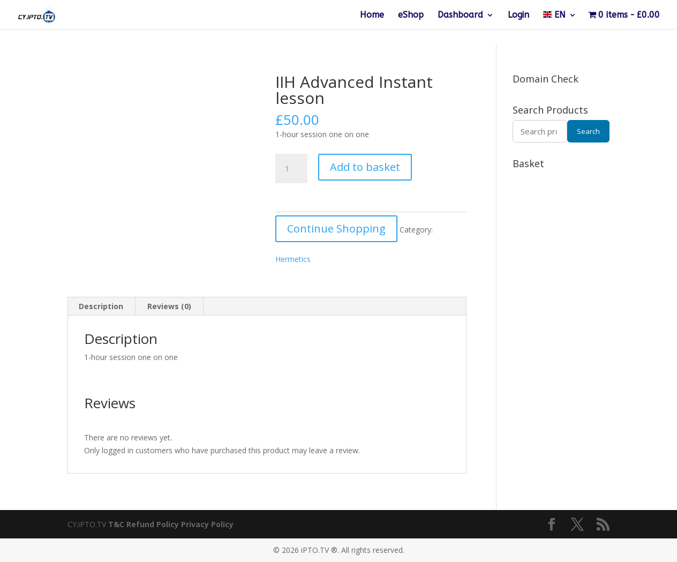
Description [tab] (101, 306)
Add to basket (365, 167)
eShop (411, 15)
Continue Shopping (336, 228)
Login (518, 15)
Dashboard (460, 15)
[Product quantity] (291, 169)
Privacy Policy (207, 524)
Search (588, 131)
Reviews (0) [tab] (169, 306)
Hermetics (293, 259)
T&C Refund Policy (143, 524)
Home (372, 15)
